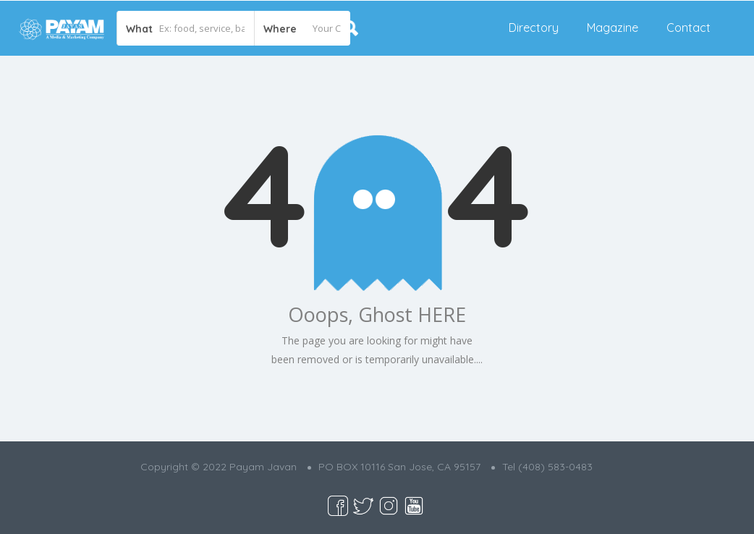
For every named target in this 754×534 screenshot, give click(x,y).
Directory (534, 27)
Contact (688, 27)
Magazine (612, 27)
